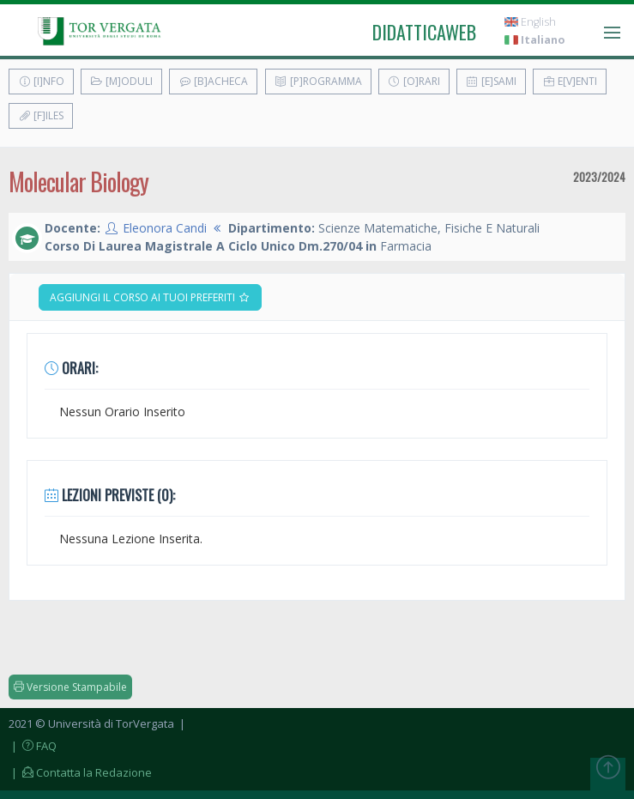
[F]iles (40, 115)
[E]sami (491, 81)
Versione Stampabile (70, 687)
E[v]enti (569, 81)
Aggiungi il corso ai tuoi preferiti (150, 297)
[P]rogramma (318, 81)
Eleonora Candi (165, 228)
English (530, 22)
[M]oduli (121, 81)
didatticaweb (424, 31)
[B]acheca (213, 81)
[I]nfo (41, 81)
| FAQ (33, 746)
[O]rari (414, 81)
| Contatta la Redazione (80, 772)
